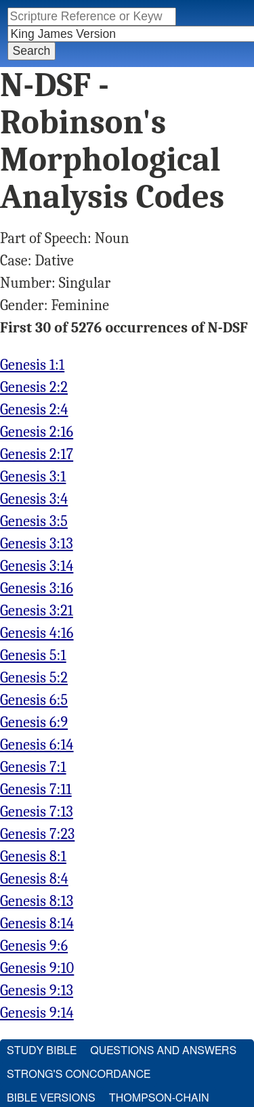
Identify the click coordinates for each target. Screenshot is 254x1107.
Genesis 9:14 (37, 1013)
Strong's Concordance (78, 1074)
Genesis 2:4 (34, 409)
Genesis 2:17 (36, 454)
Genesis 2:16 (36, 432)
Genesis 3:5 (34, 521)
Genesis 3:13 (36, 543)
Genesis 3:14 (36, 566)
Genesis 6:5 (34, 700)
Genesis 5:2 (34, 678)
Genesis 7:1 (33, 767)
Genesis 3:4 (34, 499)
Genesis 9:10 (37, 968)
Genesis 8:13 (36, 901)
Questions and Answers (163, 1050)
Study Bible (42, 1050)
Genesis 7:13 (36, 812)
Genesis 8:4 (34, 879)
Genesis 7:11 (36, 789)
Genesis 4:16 (37, 633)
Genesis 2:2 (34, 387)
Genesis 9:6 (34, 946)
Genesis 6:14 (37, 745)
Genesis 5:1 (33, 655)
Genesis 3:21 (36, 611)
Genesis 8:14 (37, 923)
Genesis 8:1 (33, 856)
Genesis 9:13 (36, 990)
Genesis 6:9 (34, 722)
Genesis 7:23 (37, 834)
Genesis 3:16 (36, 588)
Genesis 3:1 (33, 476)
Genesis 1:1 (32, 365)
